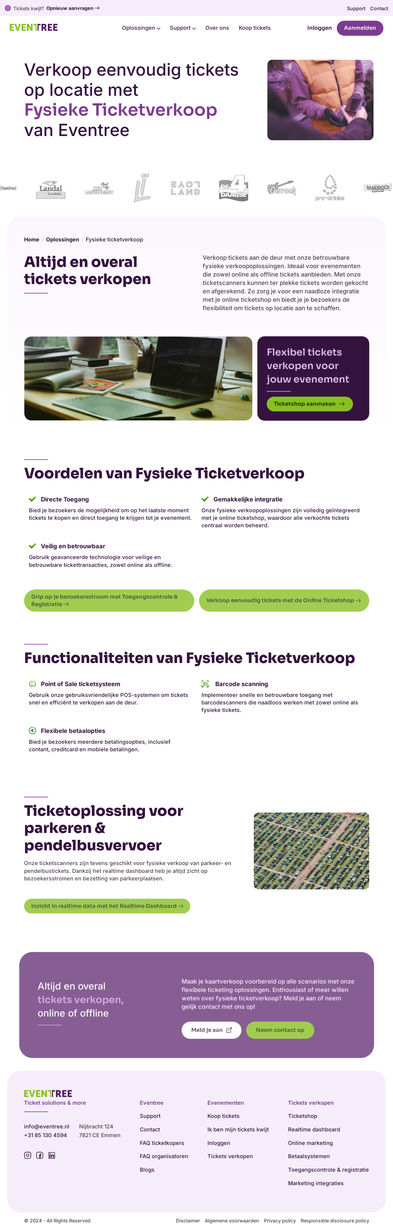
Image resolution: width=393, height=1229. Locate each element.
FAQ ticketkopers (162, 1143)
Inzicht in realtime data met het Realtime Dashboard (107, 922)
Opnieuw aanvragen (73, 8)
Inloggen (319, 28)
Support (356, 8)
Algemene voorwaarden (232, 1221)
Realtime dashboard (314, 1130)
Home (31, 247)
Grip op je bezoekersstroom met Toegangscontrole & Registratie (105, 617)
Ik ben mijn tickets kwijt (238, 1130)
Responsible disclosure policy (335, 1221)
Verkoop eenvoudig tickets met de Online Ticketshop (284, 616)
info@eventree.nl (46, 1127)
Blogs (147, 1170)
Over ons (217, 28)
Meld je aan (211, 1046)
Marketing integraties (316, 1183)
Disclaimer (188, 1221)
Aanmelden (360, 28)
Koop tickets (255, 28)
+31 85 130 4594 (45, 1135)
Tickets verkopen (230, 1156)
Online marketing (310, 1143)
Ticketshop (302, 1116)
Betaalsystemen (309, 1156)
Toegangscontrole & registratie (328, 1170)
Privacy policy (280, 1221)
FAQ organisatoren (164, 1156)
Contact (379, 8)
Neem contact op (280, 1046)
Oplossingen (141, 28)
